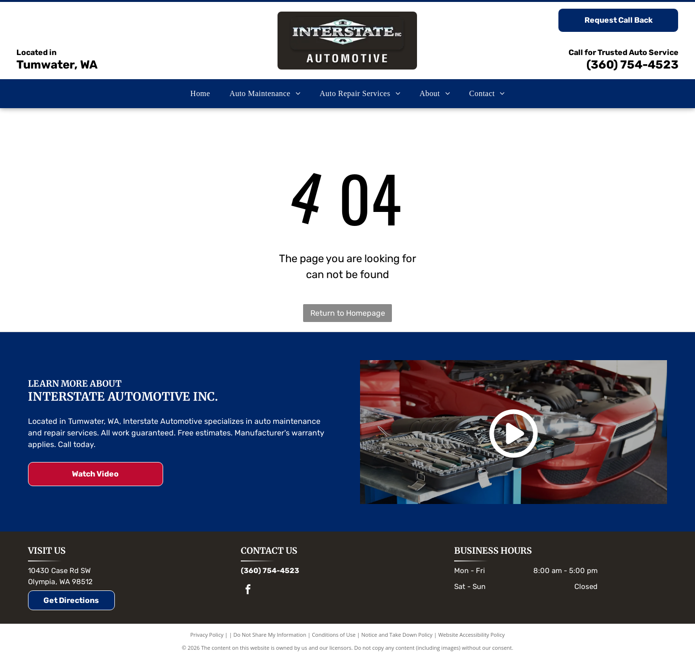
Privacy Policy (206, 634)
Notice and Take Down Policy (397, 634)
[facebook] (248, 590)
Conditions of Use (334, 634)
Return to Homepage (347, 313)
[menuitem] (200, 93)
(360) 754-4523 (632, 64)
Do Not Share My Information (270, 634)
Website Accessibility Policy (471, 634)
